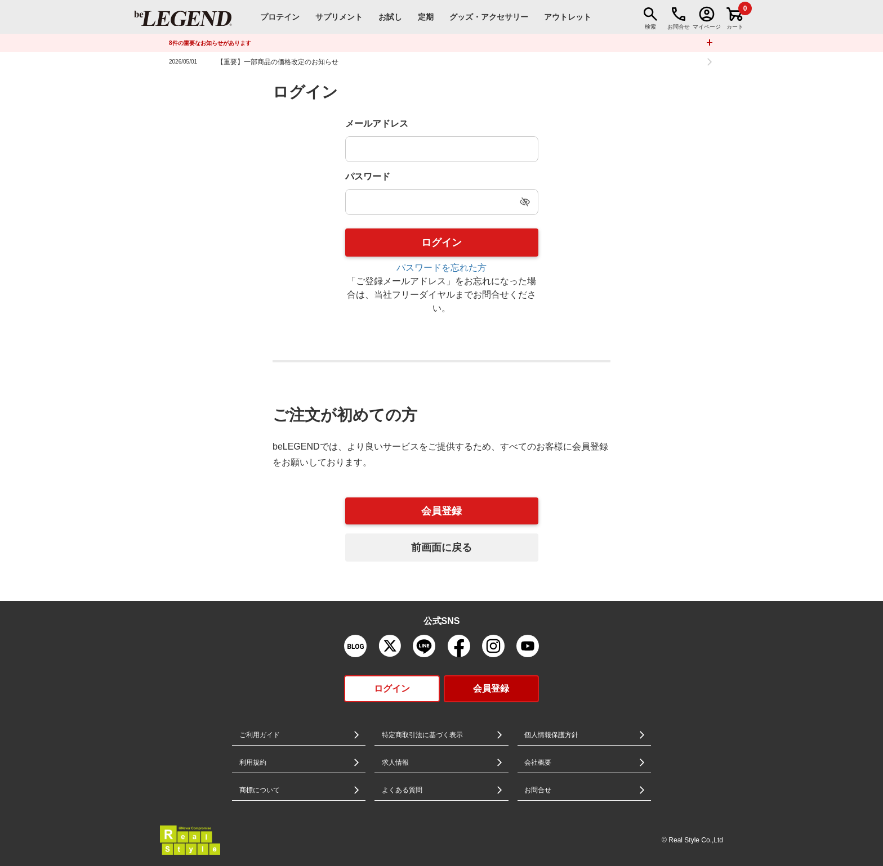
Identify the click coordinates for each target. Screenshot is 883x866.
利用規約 (252, 762)
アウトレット (567, 16)
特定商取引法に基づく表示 (422, 735)
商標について (259, 790)
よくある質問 (402, 790)
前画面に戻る (441, 547)
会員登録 (441, 511)
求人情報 (395, 762)
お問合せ (537, 790)
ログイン (392, 688)
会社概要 (537, 762)
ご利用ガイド (259, 735)
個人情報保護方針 (551, 735)
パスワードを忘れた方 (441, 267)
